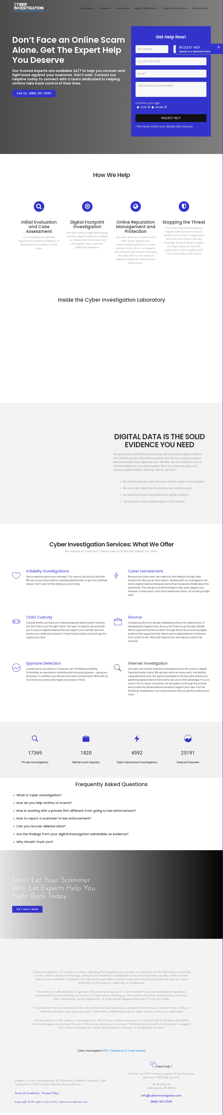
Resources (200, 8)
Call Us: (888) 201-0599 (34, 93)
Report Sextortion (175, 8)
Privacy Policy (50, 1095)
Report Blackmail (146, 8)
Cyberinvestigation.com (72, 1104)
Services (122, 8)
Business (87, 8)
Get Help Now (27, 911)
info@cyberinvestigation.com (161, 1098)
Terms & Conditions (27, 1095)
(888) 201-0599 (161, 1104)
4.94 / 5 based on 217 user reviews (123, 1053)
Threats (105, 8)
